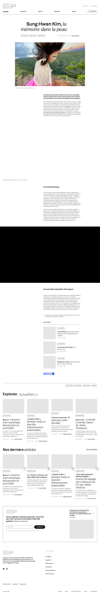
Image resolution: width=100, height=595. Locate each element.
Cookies (85, 591)
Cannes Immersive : (60, 420)
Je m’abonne (39, 527)
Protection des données (76, 591)
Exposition (41, 35)
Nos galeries (48, 560)
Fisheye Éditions (49, 563)
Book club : (85, 423)
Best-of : (11, 423)
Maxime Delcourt (43, 441)
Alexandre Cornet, (68, 363)
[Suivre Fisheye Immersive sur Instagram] (7, 569)
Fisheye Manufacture (50, 570)
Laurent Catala (42, 488)
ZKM (54, 212)
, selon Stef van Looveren (37, 476)
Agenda (40, 11)
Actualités (5, 11)
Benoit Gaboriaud (92, 498)
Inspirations (23, 11)
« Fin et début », (68, 334)
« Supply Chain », (36, 424)
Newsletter (57, 11)
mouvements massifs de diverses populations (54, 112)
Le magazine (48, 556)
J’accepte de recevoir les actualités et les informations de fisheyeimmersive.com (23, 530)
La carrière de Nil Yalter (66, 348)
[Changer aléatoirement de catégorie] (28, 394)
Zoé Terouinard (75, 35)
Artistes (74, 11)
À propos (60, 591)
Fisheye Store (48, 566)
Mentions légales (94, 591)
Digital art (33, 35)
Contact (66, 591)
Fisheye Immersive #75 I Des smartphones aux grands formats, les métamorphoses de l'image (82, 513)
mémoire (67, 106)
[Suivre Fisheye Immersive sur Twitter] (3, 568)
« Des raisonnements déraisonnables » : (86, 481)
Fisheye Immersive (49, 573)
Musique (94, 385)
